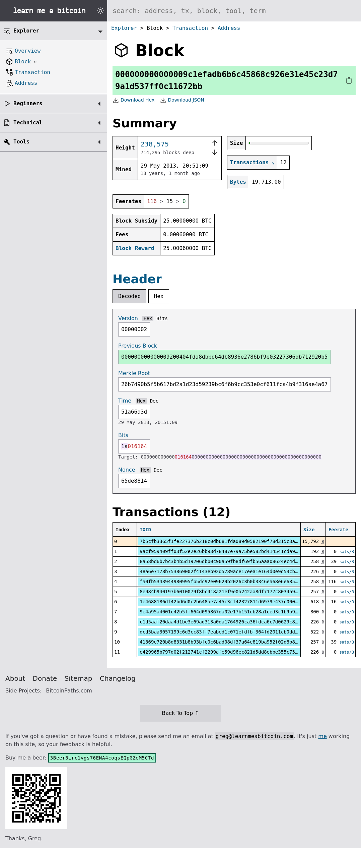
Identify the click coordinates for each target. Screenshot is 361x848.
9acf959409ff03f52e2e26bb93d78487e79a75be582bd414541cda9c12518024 (230, 551)
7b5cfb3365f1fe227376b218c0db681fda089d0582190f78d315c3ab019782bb (230, 541)
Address (229, 28)
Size (309, 529)
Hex (159, 296)
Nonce (126, 470)
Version (128, 318)
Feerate (338, 529)
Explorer (124, 28)
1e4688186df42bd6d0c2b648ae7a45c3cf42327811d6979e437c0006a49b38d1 (230, 601)
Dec (154, 401)
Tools (21, 141)
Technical (28, 122)
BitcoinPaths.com (69, 690)
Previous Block (137, 346)
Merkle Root (134, 373)
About (15, 678)
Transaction (190, 28)
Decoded (129, 296)
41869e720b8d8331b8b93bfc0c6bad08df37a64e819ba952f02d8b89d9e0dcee (230, 642)
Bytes (238, 182)
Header (137, 279)
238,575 (155, 144)
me (322, 736)
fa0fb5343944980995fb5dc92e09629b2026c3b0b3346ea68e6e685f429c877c (230, 581)
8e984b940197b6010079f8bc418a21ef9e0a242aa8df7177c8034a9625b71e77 (230, 591)
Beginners (28, 103)
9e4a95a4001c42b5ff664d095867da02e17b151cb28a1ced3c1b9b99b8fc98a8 (230, 611)
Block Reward (135, 248)
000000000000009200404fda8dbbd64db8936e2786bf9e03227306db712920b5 (224, 357)
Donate (45, 678)
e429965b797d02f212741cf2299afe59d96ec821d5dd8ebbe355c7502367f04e (230, 652)
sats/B (347, 551)
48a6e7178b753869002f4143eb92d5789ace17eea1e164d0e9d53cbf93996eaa (230, 571)
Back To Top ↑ (180, 713)
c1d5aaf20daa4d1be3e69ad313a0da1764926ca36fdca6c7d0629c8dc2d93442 (230, 621)
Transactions (249, 162)
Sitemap (78, 678)
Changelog (118, 678)
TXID (145, 529)
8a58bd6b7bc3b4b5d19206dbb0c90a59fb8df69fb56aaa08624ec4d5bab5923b (230, 561)
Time (124, 401)
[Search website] (234, 10)
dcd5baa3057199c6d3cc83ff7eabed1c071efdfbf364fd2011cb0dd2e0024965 (230, 631)
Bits (162, 318)
